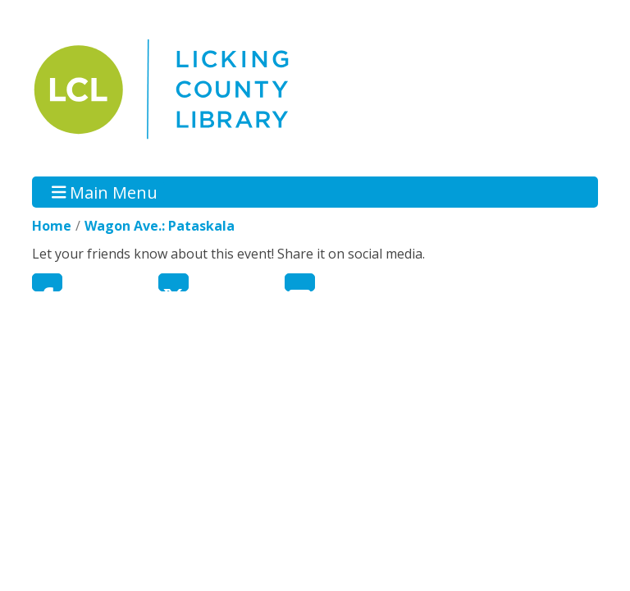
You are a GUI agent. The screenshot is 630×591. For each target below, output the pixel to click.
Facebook (47, 282)
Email (300, 282)
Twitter (173, 282)
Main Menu (105, 192)
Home (51, 226)
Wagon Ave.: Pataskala (159, 226)
